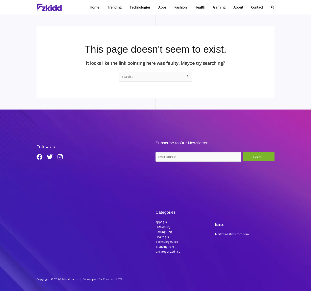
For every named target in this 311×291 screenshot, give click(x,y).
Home (104, 7)
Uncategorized (166, 252)
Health (204, 7)
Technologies (147, 7)
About (240, 7)
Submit (258, 156)
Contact (258, 7)
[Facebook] (39, 157)
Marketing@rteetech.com (232, 234)
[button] (273, 7)
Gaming (222, 7)
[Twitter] (51, 157)
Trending (123, 7)
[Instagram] (63, 157)
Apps (169, 7)
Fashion (186, 7)
